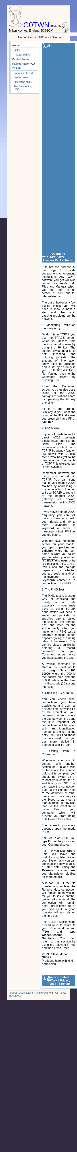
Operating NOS (23, 82)
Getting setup (21, 77)
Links (17, 50)
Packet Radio (20, 59)
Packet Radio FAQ (23, 63)
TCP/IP (16, 68)
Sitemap (57, 37)
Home (22, 37)
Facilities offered (23, 73)
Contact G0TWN (38, 37)
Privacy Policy (22, 54)
